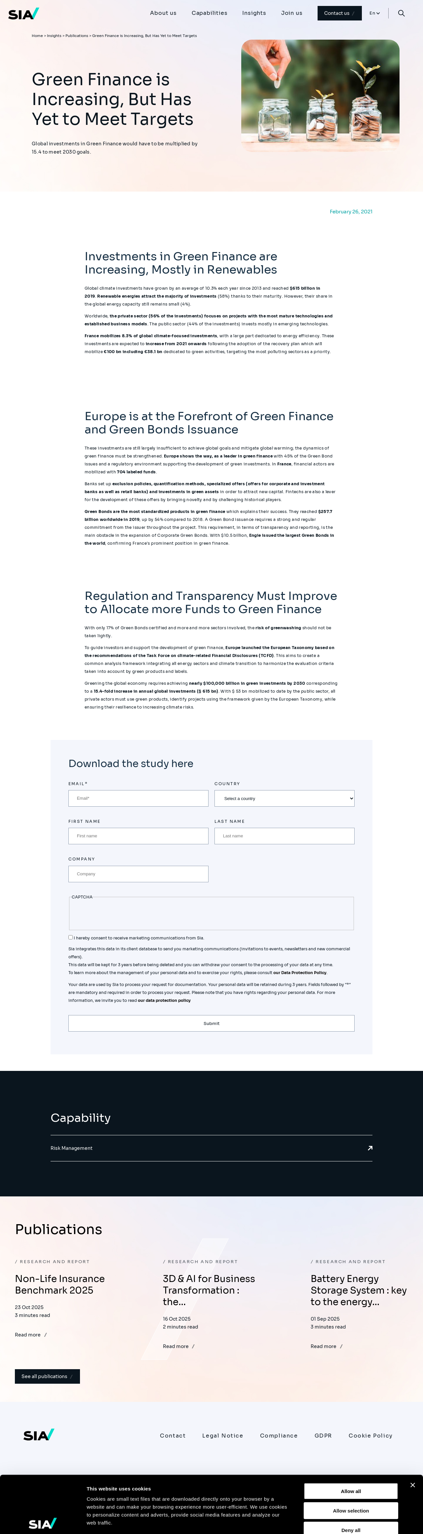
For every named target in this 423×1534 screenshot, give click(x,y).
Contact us (340, 13)
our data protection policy (164, 1000)
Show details (346, 1521)
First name (84, 821)
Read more (31, 1335)
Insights (254, 13)
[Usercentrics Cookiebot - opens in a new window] (43, 1521)
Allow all (351, 1432)
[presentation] (122, 914)
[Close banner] (412, 1426)
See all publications (47, 1376)
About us (163, 13)
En (372, 13)
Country (227, 783)
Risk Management (211, 1148)
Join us (292, 13)
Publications (76, 35)
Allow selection (351, 1451)
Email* (78, 783)
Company (82, 859)
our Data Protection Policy (300, 972)
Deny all (351, 1471)
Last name (229, 821)
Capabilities (210, 13)
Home (37, 35)
